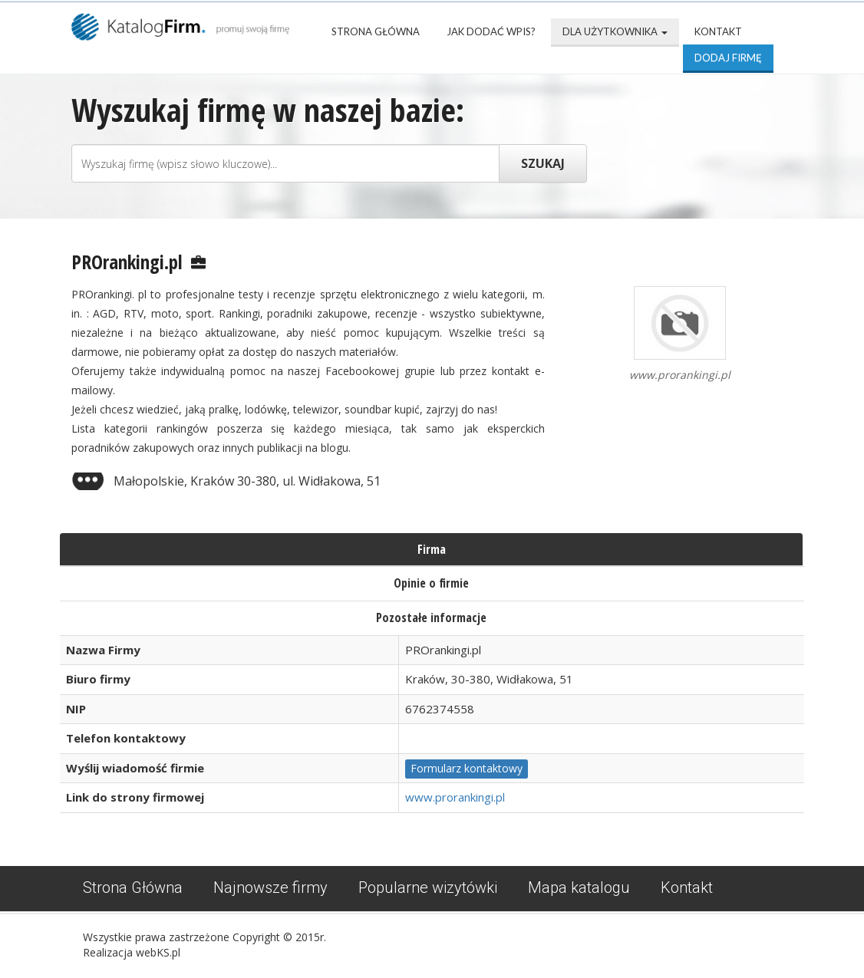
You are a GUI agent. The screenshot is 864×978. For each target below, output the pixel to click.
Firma (431, 549)
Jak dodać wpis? (491, 31)
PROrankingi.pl (127, 262)
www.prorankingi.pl (455, 797)
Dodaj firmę (728, 57)
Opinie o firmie (431, 583)
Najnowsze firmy (270, 887)
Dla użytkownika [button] (615, 31)
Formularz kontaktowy (467, 768)
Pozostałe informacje (431, 617)
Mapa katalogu (579, 887)
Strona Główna (375, 31)
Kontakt (718, 31)
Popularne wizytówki (427, 887)
